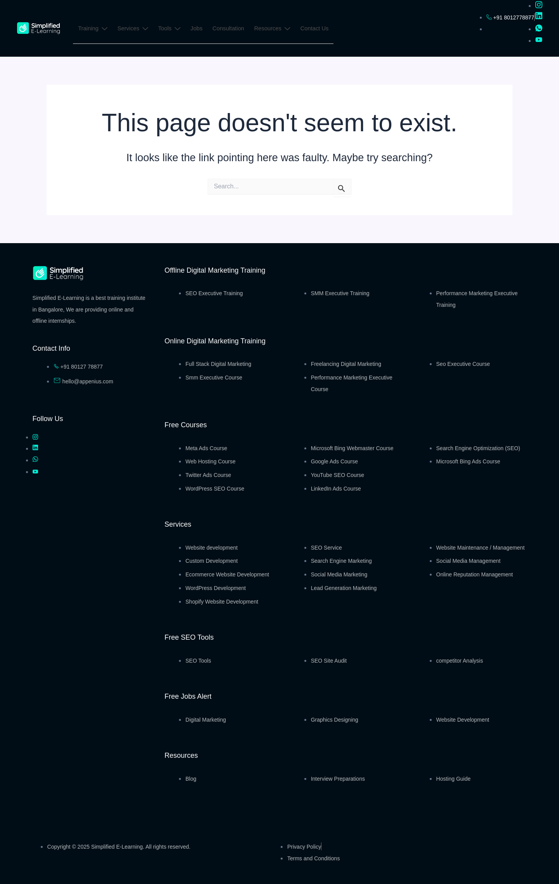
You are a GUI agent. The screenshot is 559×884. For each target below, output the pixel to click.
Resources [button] (274, 29)
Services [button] (133, 29)
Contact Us (317, 28)
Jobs (198, 28)
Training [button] (93, 29)
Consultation (230, 28)
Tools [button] (170, 29)
